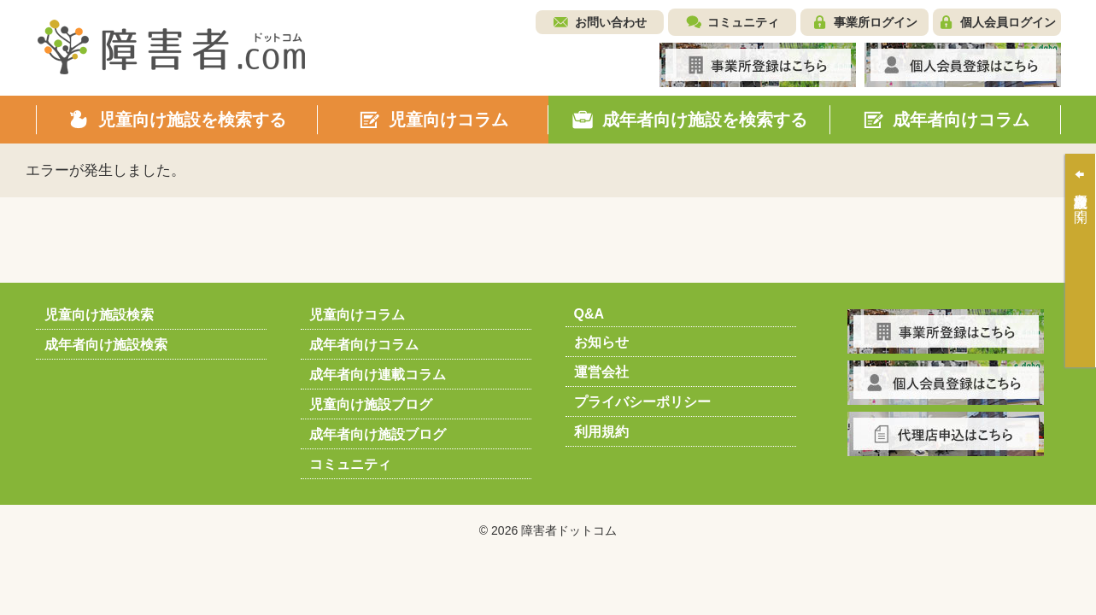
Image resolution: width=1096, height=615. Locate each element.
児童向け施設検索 (99, 315)
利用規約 (601, 432)
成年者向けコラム (364, 344)
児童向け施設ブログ (370, 404)
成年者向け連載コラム (377, 374)
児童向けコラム (357, 315)
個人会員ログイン (1008, 22)
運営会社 (601, 372)
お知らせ (601, 342)
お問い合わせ (611, 22)
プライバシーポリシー (642, 402)
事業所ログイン (875, 22)
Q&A (589, 314)
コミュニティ (743, 22)
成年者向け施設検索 (105, 344)
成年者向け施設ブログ (377, 434)
